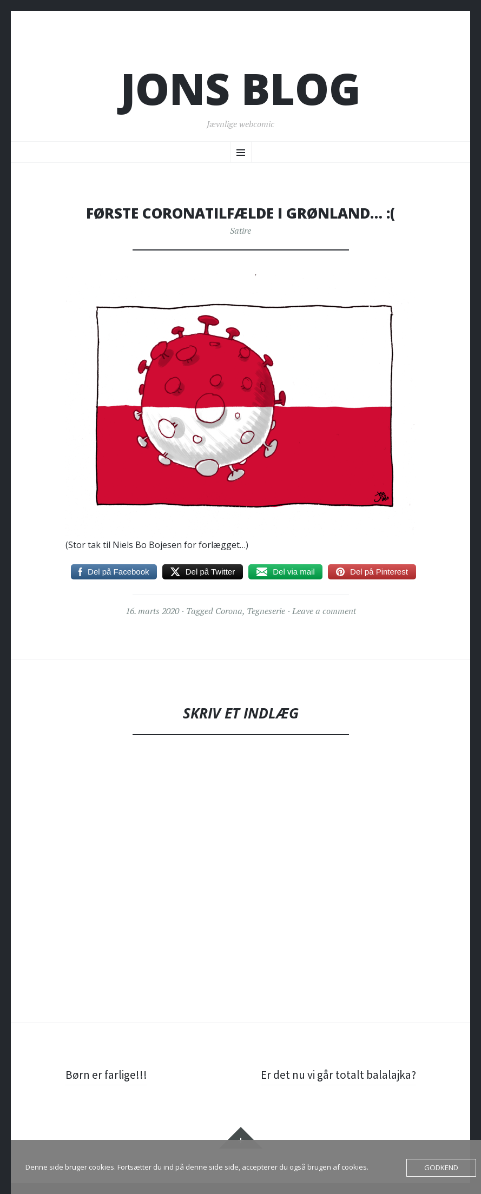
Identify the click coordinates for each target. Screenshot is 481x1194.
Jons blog (240, 88)
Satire (240, 230)
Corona (228, 611)
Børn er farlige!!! (107, 1074)
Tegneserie (266, 611)
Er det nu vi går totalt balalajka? (337, 1074)
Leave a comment (324, 611)
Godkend (441, 1167)
